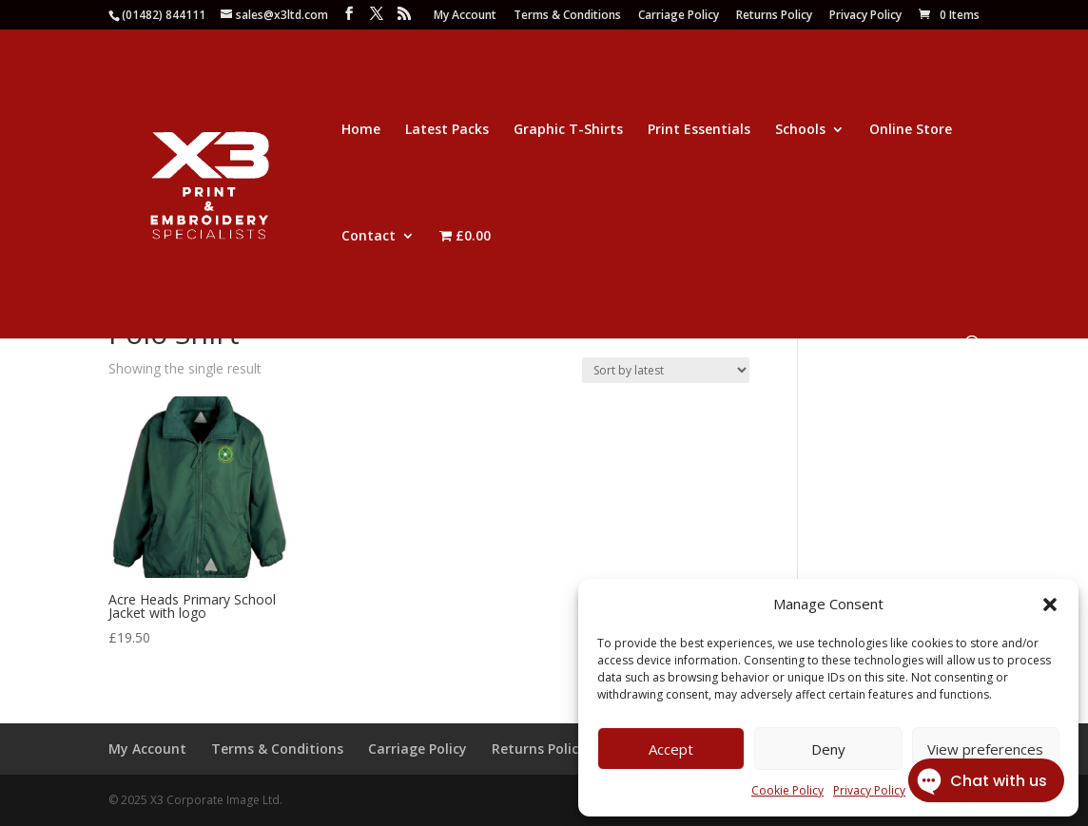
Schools (800, 130)
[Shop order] (665, 370)
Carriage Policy (678, 16)
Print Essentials (699, 130)
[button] (1049, 604)
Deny (828, 749)
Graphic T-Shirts (568, 130)
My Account (465, 16)
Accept (671, 749)
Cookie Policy (787, 790)
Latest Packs (447, 130)
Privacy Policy (865, 16)
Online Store (910, 130)
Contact (368, 236)
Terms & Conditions (567, 16)
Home (360, 130)
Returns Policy (774, 16)
